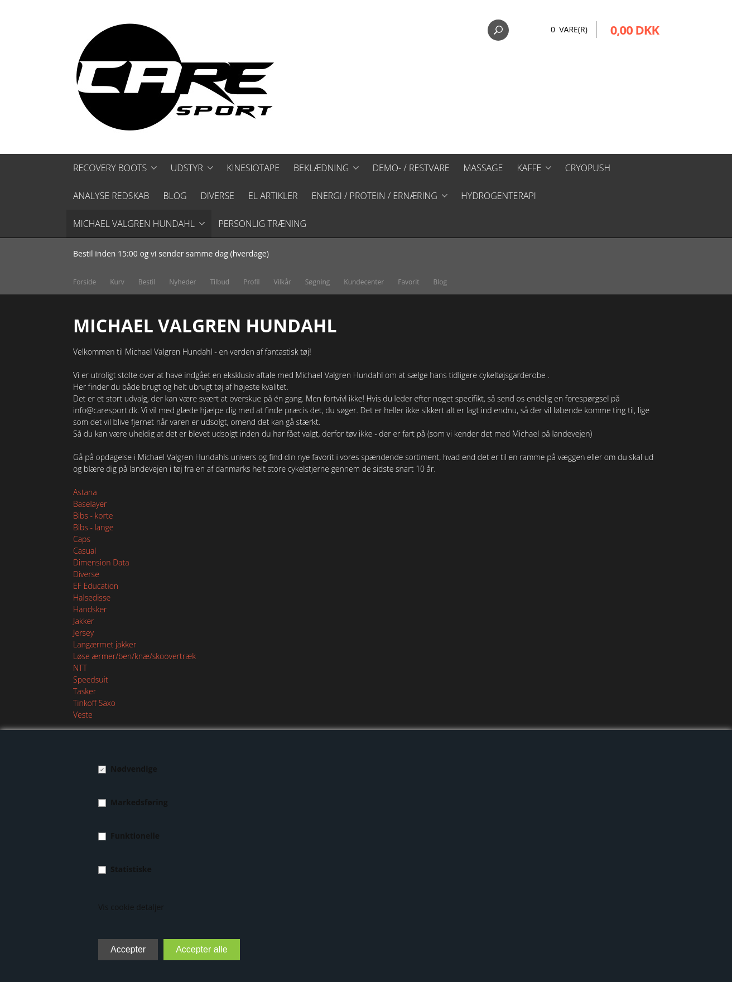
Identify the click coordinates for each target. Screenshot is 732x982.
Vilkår (282, 282)
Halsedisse (91, 597)
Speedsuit (90, 679)
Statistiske (131, 869)
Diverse (217, 196)
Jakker (83, 621)
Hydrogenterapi (498, 196)
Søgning (317, 282)
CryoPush (587, 168)
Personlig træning (262, 223)
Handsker (90, 609)
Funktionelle (135, 835)
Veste (83, 714)
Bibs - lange (93, 527)
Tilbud (219, 282)
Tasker (84, 691)
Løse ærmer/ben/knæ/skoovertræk (134, 656)
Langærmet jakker (104, 644)
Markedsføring (139, 802)
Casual (84, 550)
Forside (84, 282)
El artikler (273, 196)
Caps (81, 539)
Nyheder (182, 282)
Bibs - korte (93, 515)
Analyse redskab (111, 196)
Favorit (408, 282)
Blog (174, 196)
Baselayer (90, 504)
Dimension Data (101, 562)
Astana (85, 492)
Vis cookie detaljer (131, 907)
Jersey (83, 632)
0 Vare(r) (569, 29)
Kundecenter (364, 282)
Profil (251, 282)
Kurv (117, 282)
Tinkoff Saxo (94, 703)
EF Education (95, 586)
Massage (483, 168)
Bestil (147, 282)
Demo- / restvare (411, 168)
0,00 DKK (634, 29)
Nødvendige (133, 768)
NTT (80, 667)
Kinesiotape (253, 168)
